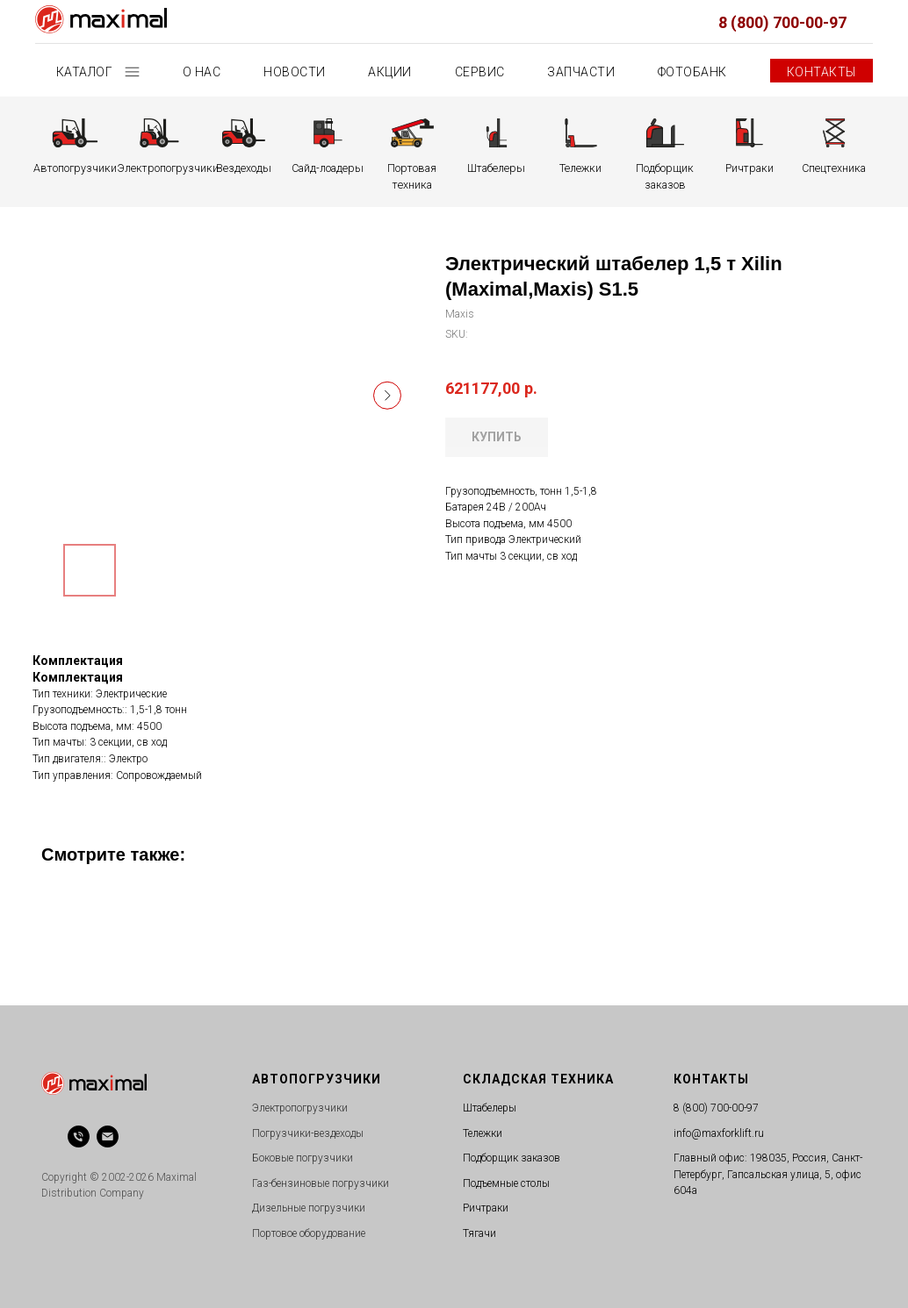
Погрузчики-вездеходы (308, 1133)
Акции (390, 72)
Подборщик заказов (511, 1158)
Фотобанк (692, 72)
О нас (202, 72)
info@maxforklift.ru (719, 1133)
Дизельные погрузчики (308, 1208)
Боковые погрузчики (302, 1158)
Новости (294, 72)
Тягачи (479, 1233)
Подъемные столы (506, 1183)
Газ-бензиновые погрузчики (320, 1183)
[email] (108, 1136)
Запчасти (581, 72)
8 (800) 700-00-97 (782, 22)
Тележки (482, 1133)
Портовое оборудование (308, 1233)
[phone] (79, 1136)
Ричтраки (485, 1208)
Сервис (480, 72)
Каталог (86, 72)
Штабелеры (489, 1108)
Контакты (821, 72)
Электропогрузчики (300, 1108)
